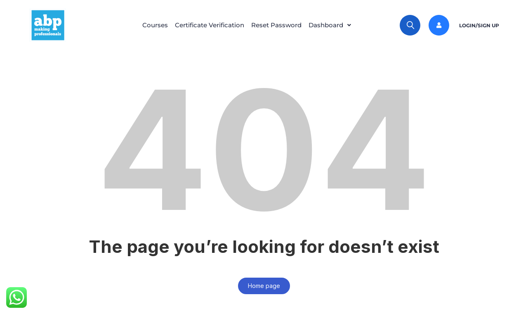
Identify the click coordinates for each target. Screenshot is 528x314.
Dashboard (332, 25)
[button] (332, 25)
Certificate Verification (209, 25)
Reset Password (276, 25)
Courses (155, 25)
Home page (264, 285)
